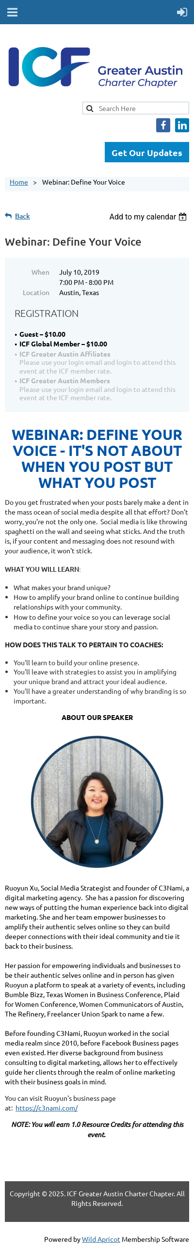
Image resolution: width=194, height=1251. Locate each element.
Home (19, 181)
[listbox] (149, 217)
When (40, 271)
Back (22, 215)
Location (36, 292)
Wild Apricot (101, 1239)
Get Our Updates (147, 152)
